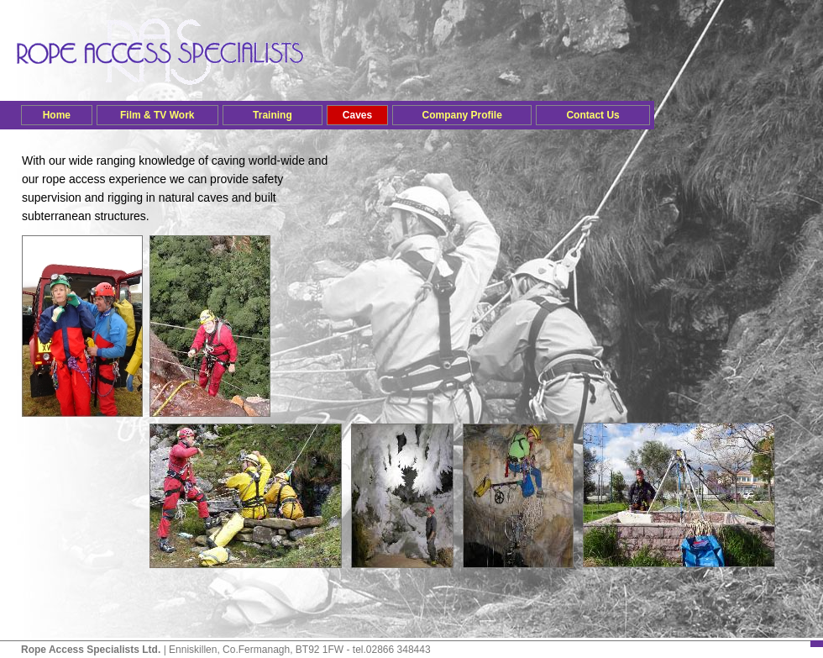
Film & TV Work (157, 115)
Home (57, 115)
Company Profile (461, 115)
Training (272, 115)
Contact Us (592, 115)
